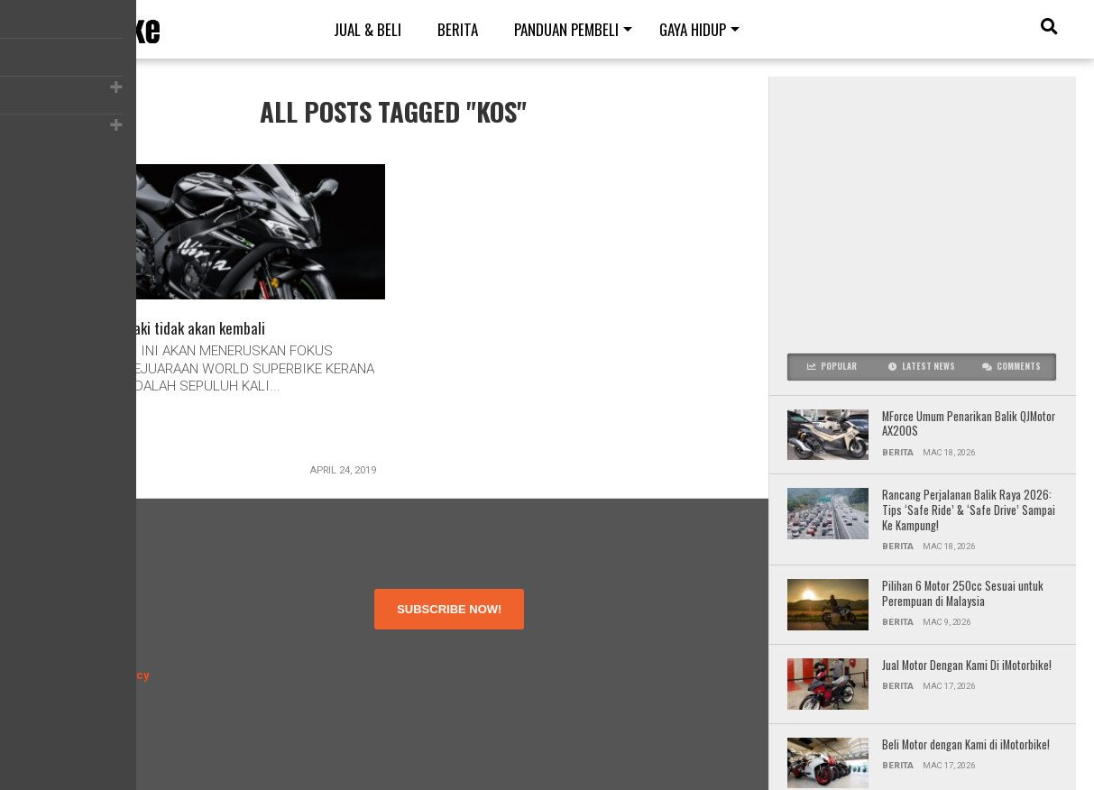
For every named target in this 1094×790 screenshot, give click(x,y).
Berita (457, 29)
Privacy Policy (93, 659)
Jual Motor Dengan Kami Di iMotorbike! (967, 666)
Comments (1011, 366)
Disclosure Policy (102, 675)
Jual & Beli (367, 29)
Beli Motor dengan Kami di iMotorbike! (967, 745)
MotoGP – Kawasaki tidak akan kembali (158, 329)
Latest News (921, 366)
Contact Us (85, 691)
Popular (832, 366)
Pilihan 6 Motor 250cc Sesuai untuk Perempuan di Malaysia (962, 594)
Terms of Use (92, 642)
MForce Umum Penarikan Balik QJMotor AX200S (968, 424)
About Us (81, 626)
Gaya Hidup (692, 29)
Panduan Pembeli (566, 29)
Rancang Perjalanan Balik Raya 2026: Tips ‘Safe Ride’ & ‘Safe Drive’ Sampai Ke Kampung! (968, 510)
